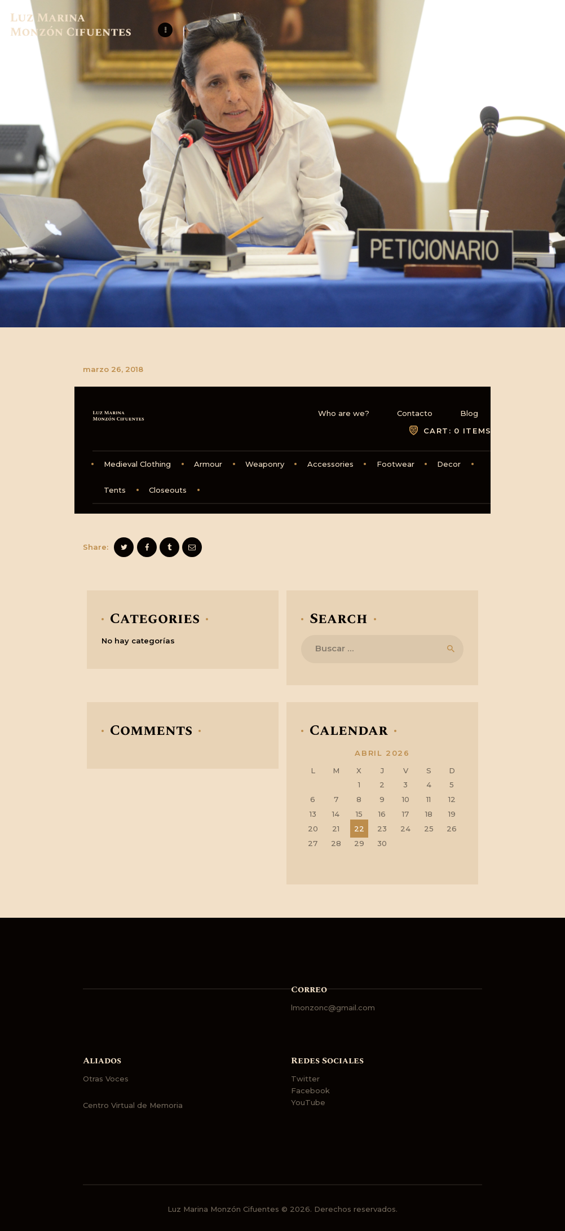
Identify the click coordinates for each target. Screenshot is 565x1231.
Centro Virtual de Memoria (133, 1105)
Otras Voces (106, 1078)
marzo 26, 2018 (113, 369)
